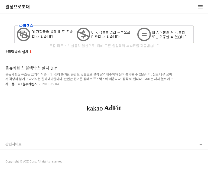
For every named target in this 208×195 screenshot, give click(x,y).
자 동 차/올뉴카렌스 (21, 84)
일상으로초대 (17, 7)
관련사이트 (13, 144)
